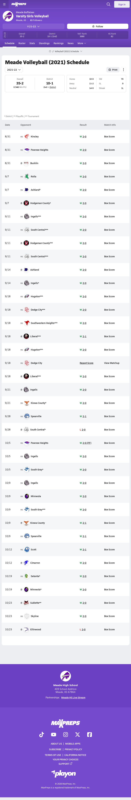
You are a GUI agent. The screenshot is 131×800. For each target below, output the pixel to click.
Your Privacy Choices (65, 759)
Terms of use (53, 755)
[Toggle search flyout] (108, 4)
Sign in (122, 4)
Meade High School (65, 679)
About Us (56, 743)
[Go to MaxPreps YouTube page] (53, 735)
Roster (21, 43)
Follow (97, 26)
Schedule (9, 43)
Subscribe (55, 749)
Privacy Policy (73, 749)
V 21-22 (33, 26)
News (71, 43)
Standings (44, 43)
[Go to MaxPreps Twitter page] (77, 735)
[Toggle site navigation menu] (4, 4)
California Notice (75, 755)
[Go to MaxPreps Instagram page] (65, 735)
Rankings (59, 43)
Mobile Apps (72, 743)
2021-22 (14, 69)
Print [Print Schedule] (113, 69)
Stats (32, 43)
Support (66, 763)
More (81, 43)
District (52, 87)
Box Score (109, 136)
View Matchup (111, 362)
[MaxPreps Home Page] (50, 51)
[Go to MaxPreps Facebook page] (89, 735)
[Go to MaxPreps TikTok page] (41, 735)
